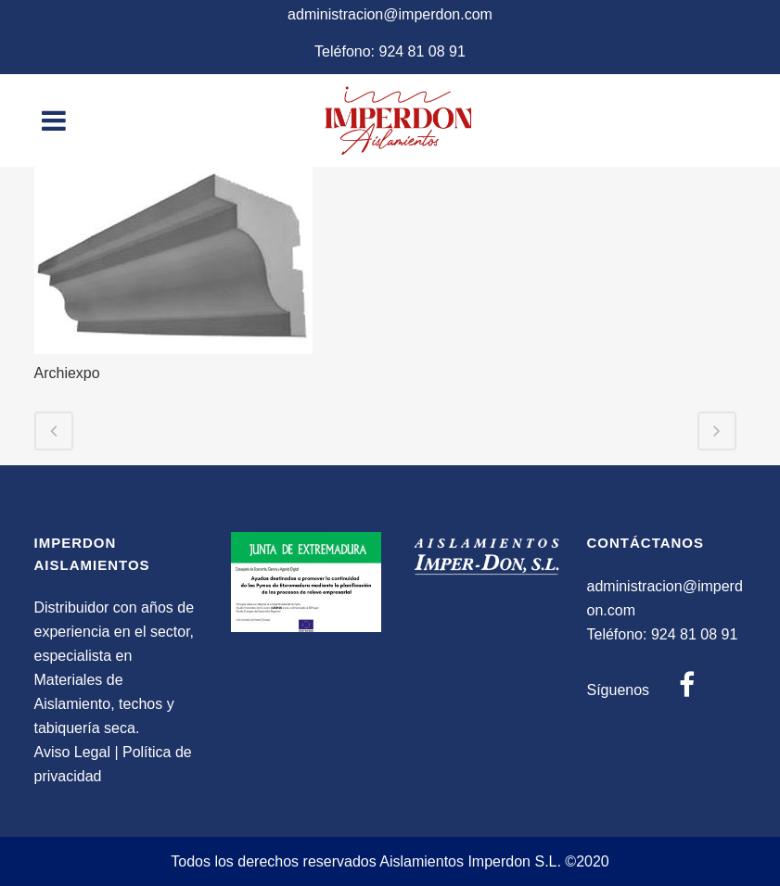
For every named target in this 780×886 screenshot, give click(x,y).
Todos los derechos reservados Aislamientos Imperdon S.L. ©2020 (390, 861)
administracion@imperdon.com (390, 14)
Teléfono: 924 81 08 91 (390, 51)
